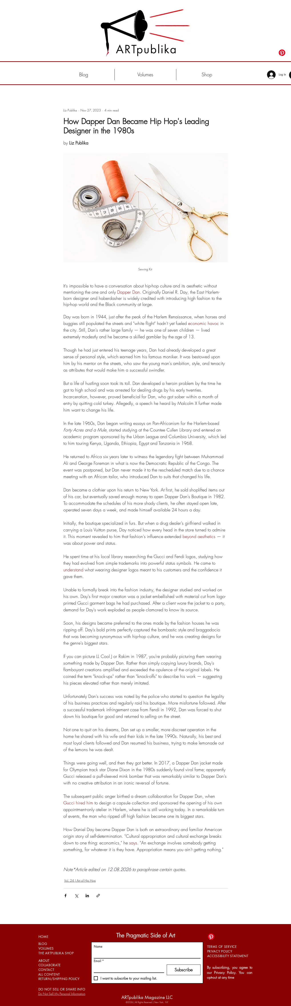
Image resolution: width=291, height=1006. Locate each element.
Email (99, 961)
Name (98, 946)
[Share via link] (98, 895)
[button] (145, 74)
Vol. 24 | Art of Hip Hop (80, 880)
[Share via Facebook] (65, 895)
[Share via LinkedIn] (87, 895)
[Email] (127, 968)
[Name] (146, 954)
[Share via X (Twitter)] (76, 895)
